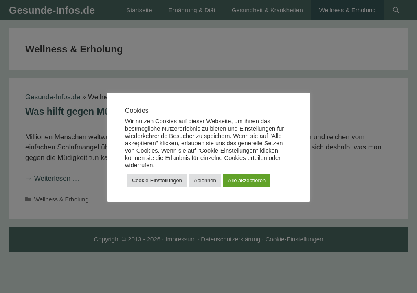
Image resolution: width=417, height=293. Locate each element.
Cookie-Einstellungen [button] (157, 180)
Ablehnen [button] (205, 180)
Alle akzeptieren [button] (247, 180)
